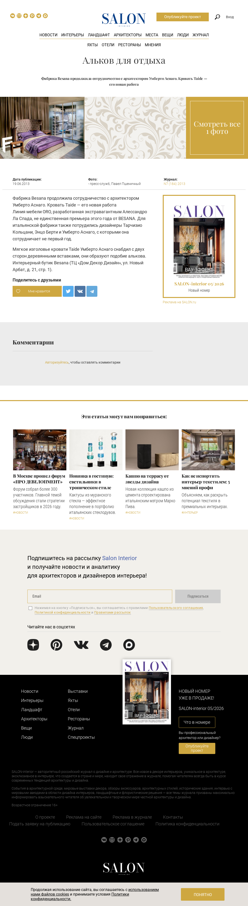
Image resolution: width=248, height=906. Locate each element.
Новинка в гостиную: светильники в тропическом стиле (91, 481)
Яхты (92, 45)
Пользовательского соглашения (176, 608)
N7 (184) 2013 (174, 184)
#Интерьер (190, 512)
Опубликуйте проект (182, 17)
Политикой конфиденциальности (63, 612)
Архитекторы (128, 35)
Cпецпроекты (81, 737)
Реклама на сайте (83, 817)
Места (152, 35)
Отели (108, 45)
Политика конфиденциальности (187, 823)
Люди (183, 35)
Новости (48, 35)
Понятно (203, 894)
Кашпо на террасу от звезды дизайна (147, 479)
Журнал (201, 35)
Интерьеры (72, 35)
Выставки (78, 691)
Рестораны (129, 45)
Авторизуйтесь (57, 362)
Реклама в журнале (132, 817)
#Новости (20, 512)
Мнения (153, 45)
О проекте (45, 817)
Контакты (173, 817)
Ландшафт (99, 35)
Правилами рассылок (112, 612)
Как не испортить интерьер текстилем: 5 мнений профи (206, 481)
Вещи (167, 35)
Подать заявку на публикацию (39, 823)
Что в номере (197, 722)
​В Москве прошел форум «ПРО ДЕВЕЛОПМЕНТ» (39, 479)
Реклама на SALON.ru (179, 302)
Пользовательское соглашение (113, 823)
